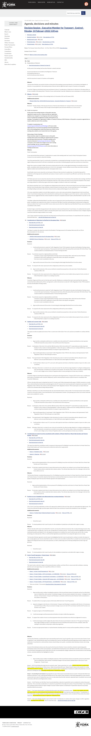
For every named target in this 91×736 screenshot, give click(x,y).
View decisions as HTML (48, 41)
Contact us (60, 2)
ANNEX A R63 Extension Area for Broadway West (45, 236)
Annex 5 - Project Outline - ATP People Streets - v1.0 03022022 (48, 581)
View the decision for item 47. (36, 503)
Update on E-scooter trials (37, 321)
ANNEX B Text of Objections (40, 239)
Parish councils (8, 55)
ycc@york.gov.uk (15, 726)
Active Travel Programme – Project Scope (41, 555)
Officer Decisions (9, 42)
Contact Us (26, 722)
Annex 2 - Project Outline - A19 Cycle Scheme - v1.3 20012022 (48, 574)
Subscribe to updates (10, 64)
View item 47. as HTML (36, 499)
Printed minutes (34, 44)
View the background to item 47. (36, 501)
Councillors (7, 49)
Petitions (6, 38)
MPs (5, 60)
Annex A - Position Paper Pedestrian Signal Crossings (45, 512)
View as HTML (56, 239)
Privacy (19, 722)
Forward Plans (8, 47)
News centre (41, 2)
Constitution (7, 53)
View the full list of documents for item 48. (56, 584)
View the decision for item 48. (36, 562)
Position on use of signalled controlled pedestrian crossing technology (48, 496)
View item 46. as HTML (36, 437)
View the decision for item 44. (36, 227)
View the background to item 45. (36, 326)
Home (33, 20)
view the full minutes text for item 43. (47, 217)
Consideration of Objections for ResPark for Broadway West (46, 220)
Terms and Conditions (9, 722)
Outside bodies (8, 58)
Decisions (7, 40)
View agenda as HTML (48, 37)
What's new (7, 32)
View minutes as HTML (47, 44)
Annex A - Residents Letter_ (39, 451)
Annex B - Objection (37, 454)
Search (6, 34)
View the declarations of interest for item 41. (39, 65)
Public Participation (9, 45)
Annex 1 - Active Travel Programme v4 (42, 571)
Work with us (51, 2)
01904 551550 (6, 726)
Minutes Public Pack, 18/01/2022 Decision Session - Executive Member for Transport (53, 101)
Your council (32, 2)
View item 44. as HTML (36, 222)
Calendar (6, 29)
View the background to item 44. (36, 225)
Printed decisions (34, 41)
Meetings (7, 36)
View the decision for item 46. (36, 442)
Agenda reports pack (35, 39)
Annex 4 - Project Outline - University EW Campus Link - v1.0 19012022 (50, 579)
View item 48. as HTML (36, 557)
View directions (63, 48)
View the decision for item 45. (36, 328)
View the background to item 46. (36, 440)
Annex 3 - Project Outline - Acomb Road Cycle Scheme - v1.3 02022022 (50, 576)
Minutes (32, 94)
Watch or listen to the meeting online (38, 54)
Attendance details (31, 34)
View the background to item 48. (36, 559)
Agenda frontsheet (34, 37)
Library (6, 62)
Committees (7, 51)
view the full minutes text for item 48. (66, 700)
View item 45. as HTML (36, 324)
